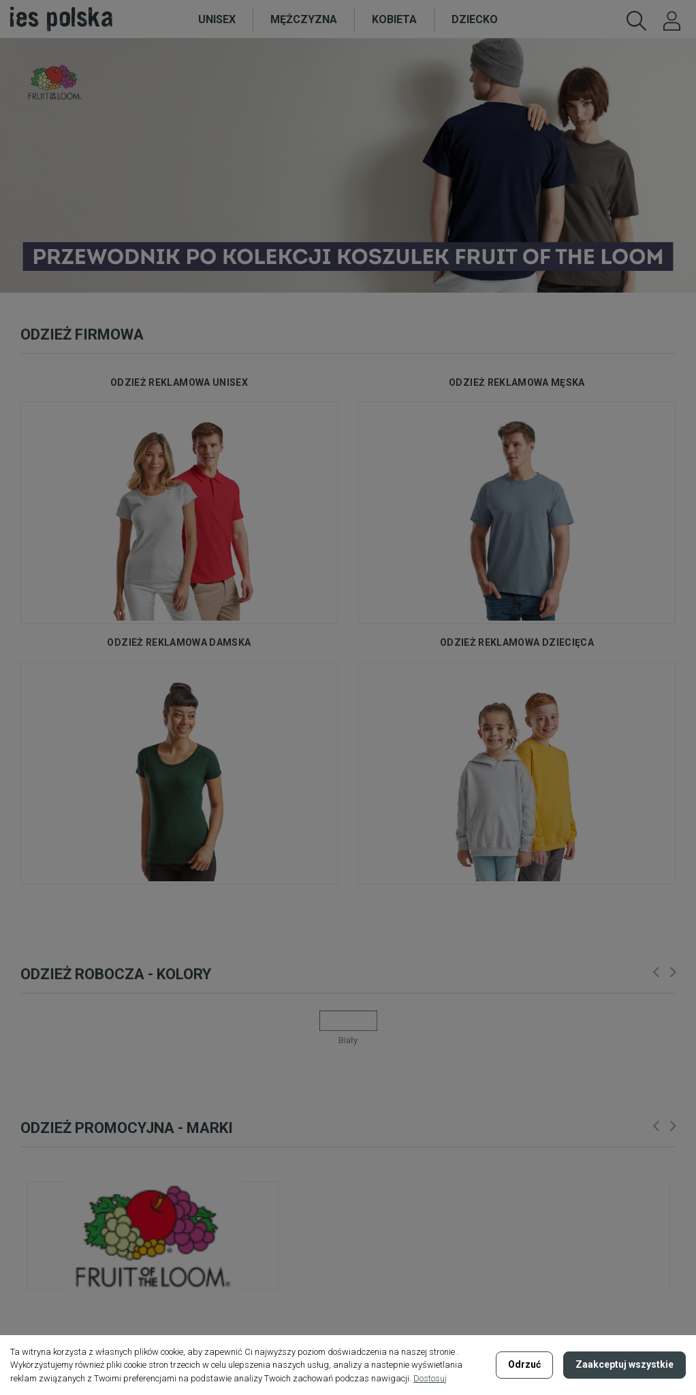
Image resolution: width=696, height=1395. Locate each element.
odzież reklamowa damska (179, 642)
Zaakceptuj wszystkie (624, 1364)
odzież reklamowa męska (517, 382)
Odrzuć (524, 1364)
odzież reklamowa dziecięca (517, 642)
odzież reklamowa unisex (179, 382)
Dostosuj (430, 1378)
